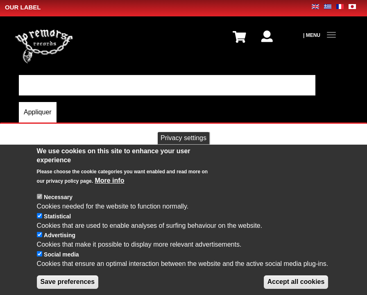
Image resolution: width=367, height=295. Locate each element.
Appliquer (38, 112)
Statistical (57, 224)
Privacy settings (183, 145)
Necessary (58, 205)
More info (109, 188)
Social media (61, 262)
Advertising (59, 243)
